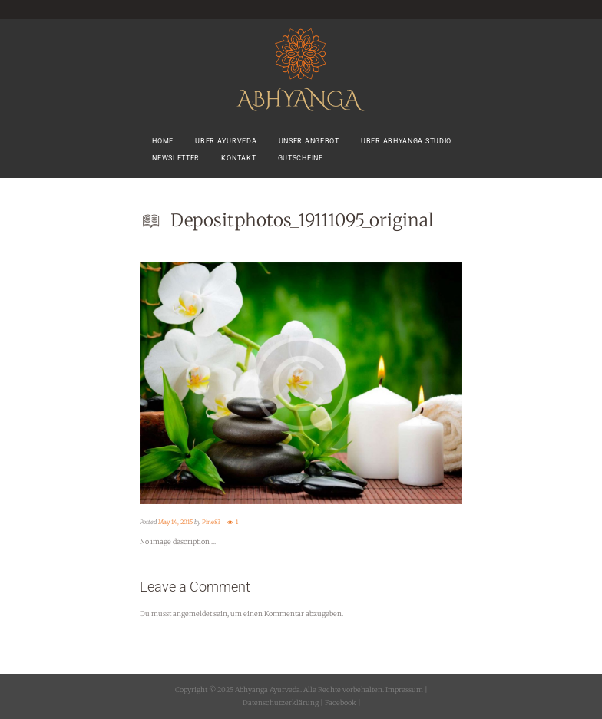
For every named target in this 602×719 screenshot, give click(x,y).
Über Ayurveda (225, 141)
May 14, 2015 (175, 522)
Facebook (339, 702)
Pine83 (211, 522)
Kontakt (238, 158)
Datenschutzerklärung (281, 702)
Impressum (404, 689)
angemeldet (192, 613)
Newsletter (176, 158)
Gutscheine (300, 158)
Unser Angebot (309, 141)
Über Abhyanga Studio (406, 141)
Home (163, 141)
